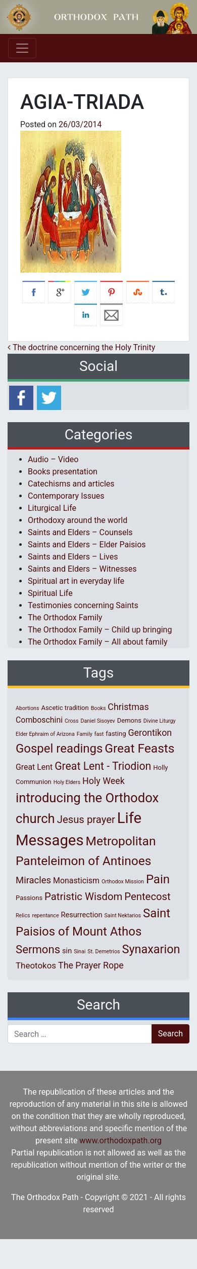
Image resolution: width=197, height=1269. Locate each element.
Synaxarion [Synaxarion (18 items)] (151, 949)
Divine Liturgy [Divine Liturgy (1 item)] (159, 721)
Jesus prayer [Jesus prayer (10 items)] (86, 819)
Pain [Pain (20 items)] (158, 879)
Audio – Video (53, 459)
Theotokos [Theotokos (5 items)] (36, 965)
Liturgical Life (52, 508)
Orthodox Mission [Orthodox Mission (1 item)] (123, 881)
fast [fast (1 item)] (99, 734)
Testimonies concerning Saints (83, 605)
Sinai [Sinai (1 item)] (79, 951)
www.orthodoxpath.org (120, 1140)
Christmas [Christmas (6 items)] (128, 706)
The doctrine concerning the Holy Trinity (81, 347)
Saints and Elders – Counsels (80, 532)
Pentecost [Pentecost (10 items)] (147, 896)
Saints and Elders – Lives (73, 557)
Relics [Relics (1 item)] (23, 915)
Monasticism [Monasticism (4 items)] (76, 880)
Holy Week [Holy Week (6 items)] (103, 780)
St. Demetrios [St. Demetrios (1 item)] (103, 951)
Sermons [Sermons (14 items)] (38, 949)
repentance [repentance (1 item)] (45, 915)
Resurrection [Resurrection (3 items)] (82, 914)
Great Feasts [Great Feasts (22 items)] (139, 748)
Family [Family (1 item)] (84, 734)
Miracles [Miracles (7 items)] (33, 880)
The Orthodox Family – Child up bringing (100, 629)
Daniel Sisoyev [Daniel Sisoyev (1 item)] (97, 721)
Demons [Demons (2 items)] (129, 720)
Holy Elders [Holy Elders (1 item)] (67, 782)
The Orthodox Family (65, 617)
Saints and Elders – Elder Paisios (87, 544)
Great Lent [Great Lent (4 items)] (34, 767)
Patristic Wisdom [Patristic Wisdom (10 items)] (83, 896)
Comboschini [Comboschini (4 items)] (39, 720)
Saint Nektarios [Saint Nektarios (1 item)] (123, 915)
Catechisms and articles (71, 484)
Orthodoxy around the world (77, 520)
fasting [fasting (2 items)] (116, 733)
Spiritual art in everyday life (76, 581)
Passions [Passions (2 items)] (29, 898)
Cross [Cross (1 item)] (72, 721)
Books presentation (62, 471)
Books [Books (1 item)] (98, 708)
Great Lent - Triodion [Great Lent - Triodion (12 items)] (103, 766)
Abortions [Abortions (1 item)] (27, 708)
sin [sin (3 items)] (67, 950)
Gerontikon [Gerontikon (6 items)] (150, 732)
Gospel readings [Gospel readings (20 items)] (59, 748)
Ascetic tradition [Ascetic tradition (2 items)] (64, 708)
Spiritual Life (50, 593)
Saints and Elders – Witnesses (82, 569)
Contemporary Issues (66, 496)
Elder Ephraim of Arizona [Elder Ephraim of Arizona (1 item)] (45, 734)
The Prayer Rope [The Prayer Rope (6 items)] (91, 965)
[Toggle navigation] (22, 48)
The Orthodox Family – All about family (97, 642)
